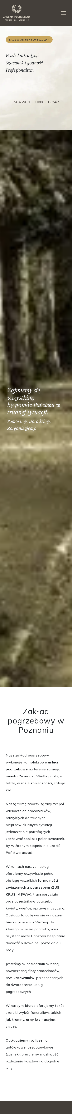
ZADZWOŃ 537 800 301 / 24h (29, 39)
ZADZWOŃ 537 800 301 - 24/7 (36, 102)
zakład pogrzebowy (17, 12)
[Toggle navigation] (63, 13)
